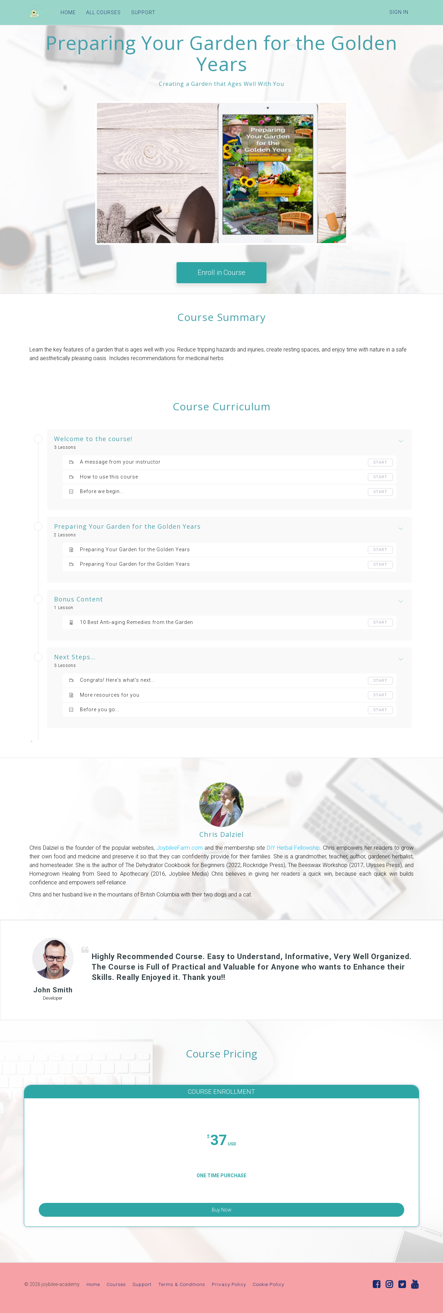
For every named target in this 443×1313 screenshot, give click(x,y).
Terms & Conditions (181, 1285)
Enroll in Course (221, 272)
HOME (64, 12)
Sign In (398, 12)
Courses (116, 1285)
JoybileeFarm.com (180, 848)
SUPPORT (140, 12)
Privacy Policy (229, 1285)
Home (93, 1285)
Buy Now (222, 1206)
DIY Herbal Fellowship (293, 848)
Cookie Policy (268, 1285)
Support (142, 1285)
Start (380, 462)
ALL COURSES (100, 12)
